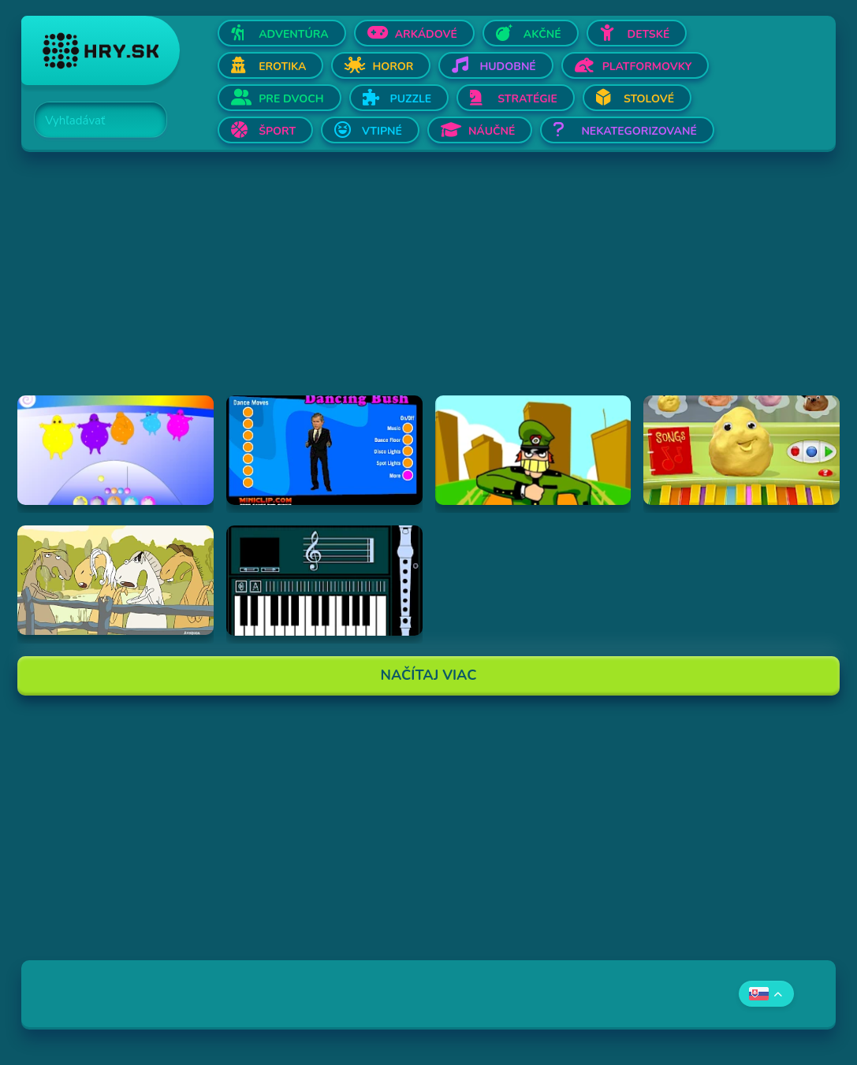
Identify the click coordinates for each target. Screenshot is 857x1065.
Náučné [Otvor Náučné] (492, 131)
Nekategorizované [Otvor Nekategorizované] (638, 131)
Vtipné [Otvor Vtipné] (382, 131)
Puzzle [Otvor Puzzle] (411, 98)
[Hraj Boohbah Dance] (115, 450)
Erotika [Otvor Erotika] (282, 66)
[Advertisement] (428, 285)
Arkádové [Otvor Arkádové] (426, 34)
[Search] (91, 120)
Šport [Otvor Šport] (277, 131)
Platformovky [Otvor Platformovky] (647, 66)
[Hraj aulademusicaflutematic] (324, 580)
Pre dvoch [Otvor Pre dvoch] (291, 98)
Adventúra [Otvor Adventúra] (294, 34)
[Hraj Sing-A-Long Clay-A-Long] (741, 450)
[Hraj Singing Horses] (115, 580)
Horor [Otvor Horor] (392, 66)
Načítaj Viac (429, 675)
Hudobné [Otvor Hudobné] (507, 66)
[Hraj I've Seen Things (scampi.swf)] (533, 450)
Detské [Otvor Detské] (649, 34)
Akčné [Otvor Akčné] (542, 34)
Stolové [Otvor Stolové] (649, 98)
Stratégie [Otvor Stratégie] (527, 98)
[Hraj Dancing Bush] (324, 450)
